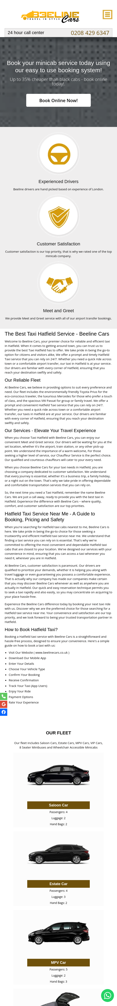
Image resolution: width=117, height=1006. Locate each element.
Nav (107, 14)
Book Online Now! (58, 100)
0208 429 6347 (90, 32)
